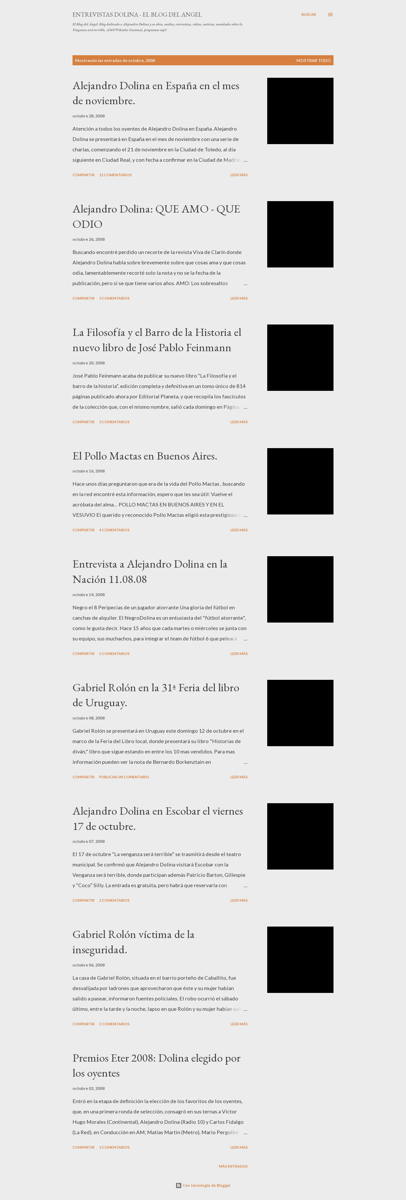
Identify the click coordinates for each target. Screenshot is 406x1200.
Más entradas (233, 1166)
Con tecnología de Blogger (203, 1185)
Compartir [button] (83, 175)
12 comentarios (115, 175)
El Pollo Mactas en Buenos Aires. (145, 455)
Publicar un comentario (124, 777)
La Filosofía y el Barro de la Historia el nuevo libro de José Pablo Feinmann (156, 339)
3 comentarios (114, 298)
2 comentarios (114, 900)
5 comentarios (114, 653)
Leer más (239, 175)
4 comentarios (114, 530)
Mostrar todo (313, 60)
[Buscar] (308, 14)
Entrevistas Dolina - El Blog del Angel (137, 14)
